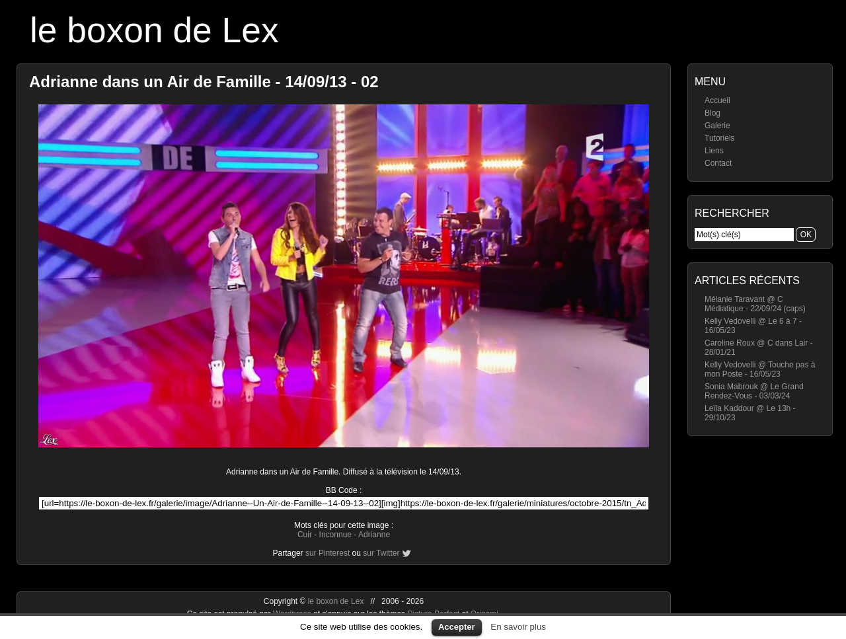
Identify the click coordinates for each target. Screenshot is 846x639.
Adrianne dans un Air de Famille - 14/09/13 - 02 (204, 82)
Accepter (456, 627)
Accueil (717, 100)
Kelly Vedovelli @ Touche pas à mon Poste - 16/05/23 (760, 369)
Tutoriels (720, 138)
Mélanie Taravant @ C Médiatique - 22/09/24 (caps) (755, 304)
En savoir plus (518, 627)
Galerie (717, 125)
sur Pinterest (327, 553)
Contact (718, 163)
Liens (714, 150)
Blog (712, 113)
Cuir (304, 534)
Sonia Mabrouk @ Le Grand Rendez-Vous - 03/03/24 (754, 391)
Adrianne (374, 534)
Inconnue (335, 534)
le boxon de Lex (154, 30)
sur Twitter (381, 553)
